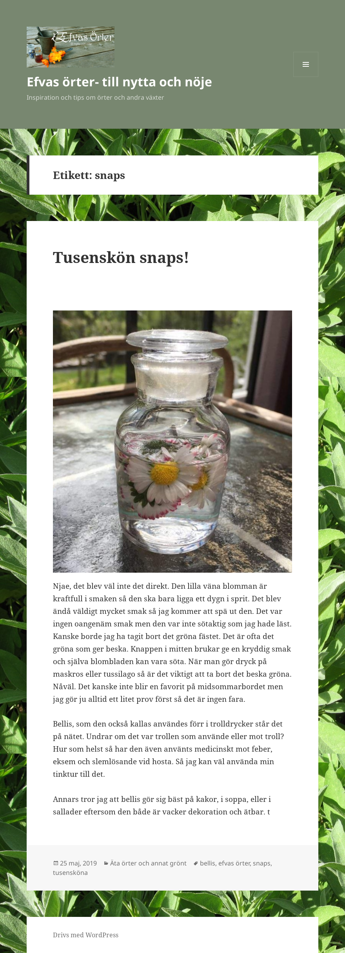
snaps (262, 863)
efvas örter (234, 863)
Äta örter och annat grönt (148, 863)
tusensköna (70, 872)
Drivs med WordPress (85, 935)
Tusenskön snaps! (121, 256)
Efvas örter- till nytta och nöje (119, 81)
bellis (207, 863)
